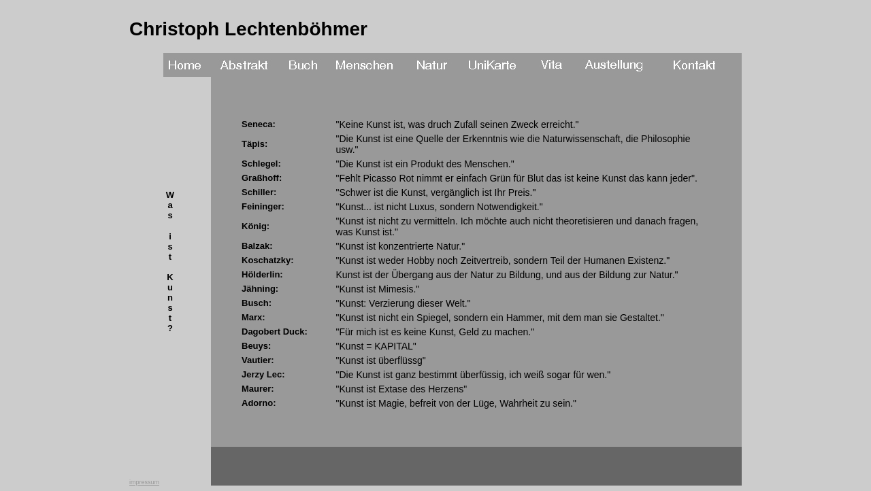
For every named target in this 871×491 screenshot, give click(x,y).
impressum (144, 482)
